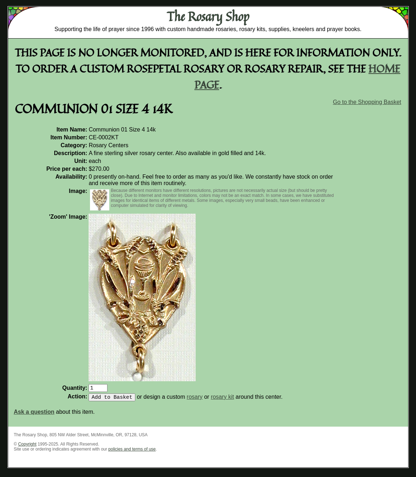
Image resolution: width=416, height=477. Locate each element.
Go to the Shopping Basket (367, 102)
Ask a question (34, 415)
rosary (194, 400)
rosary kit (222, 400)
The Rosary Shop (208, 16)
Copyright (27, 446)
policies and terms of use (132, 451)
